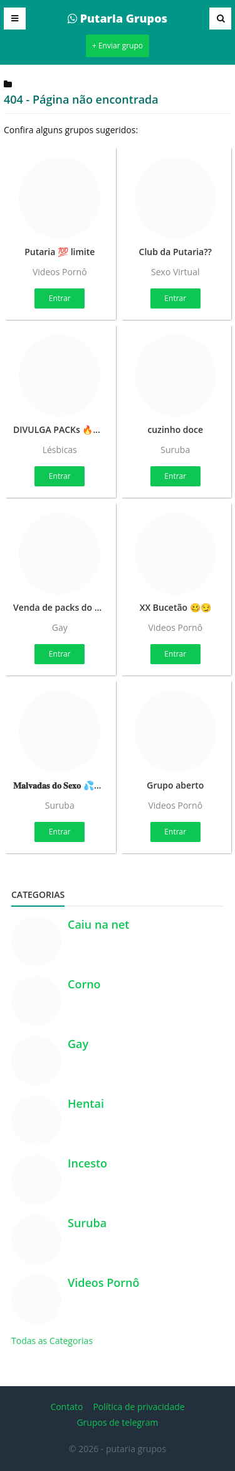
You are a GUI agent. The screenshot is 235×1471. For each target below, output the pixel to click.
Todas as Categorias (52, 1341)
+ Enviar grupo (117, 45)
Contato (66, 1407)
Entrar (60, 298)
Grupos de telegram (117, 1422)
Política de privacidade (138, 1407)
